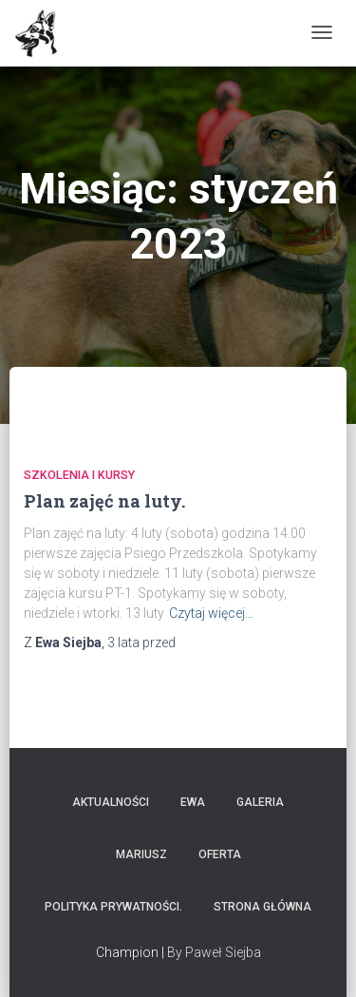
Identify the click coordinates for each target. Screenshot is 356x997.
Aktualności (110, 802)
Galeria (260, 802)
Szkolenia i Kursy (79, 475)
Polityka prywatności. (113, 906)
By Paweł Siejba (214, 952)
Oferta (219, 854)
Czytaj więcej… (211, 613)
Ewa (192, 802)
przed (141, 642)
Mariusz (141, 854)
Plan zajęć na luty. (104, 500)
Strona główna (262, 906)
